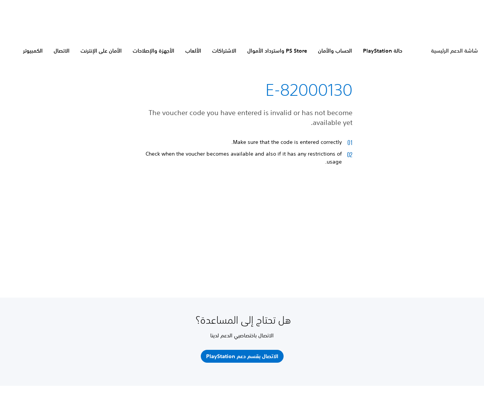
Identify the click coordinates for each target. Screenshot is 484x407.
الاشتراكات (224, 50)
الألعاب (193, 50)
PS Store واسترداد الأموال (277, 50)
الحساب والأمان (335, 50)
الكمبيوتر (33, 50)
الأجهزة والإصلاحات (153, 50)
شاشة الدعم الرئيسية (454, 50)
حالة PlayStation (382, 50)
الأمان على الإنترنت (101, 50)
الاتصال (62, 50)
